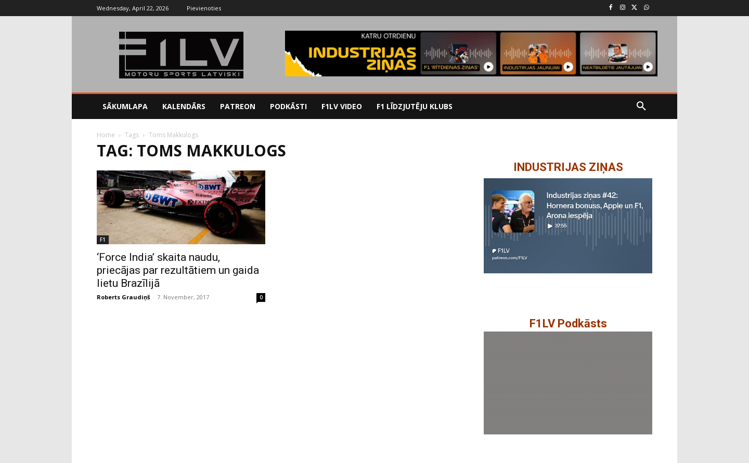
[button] (641, 106)
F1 (103, 239)
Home (106, 134)
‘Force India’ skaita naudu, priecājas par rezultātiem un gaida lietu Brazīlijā (178, 270)
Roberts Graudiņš (123, 297)
